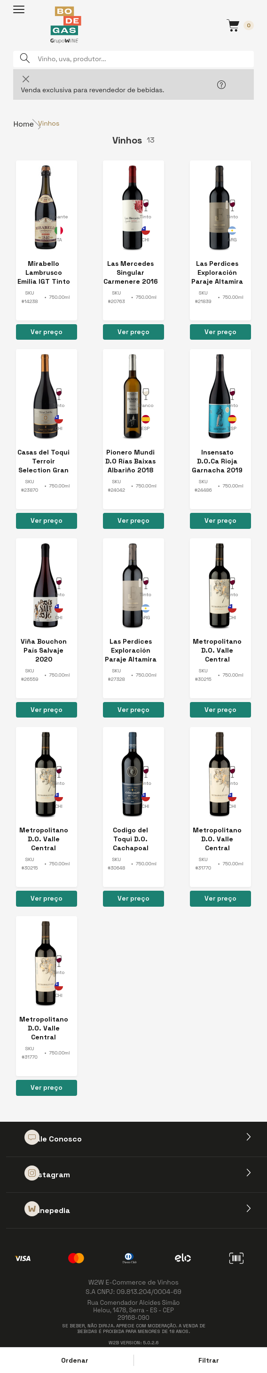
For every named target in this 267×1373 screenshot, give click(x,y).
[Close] (26, 79)
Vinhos (48, 123)
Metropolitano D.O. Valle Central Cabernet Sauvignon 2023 (217, 650)
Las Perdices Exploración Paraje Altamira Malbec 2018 (131, 650)
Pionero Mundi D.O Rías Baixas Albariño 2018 (130, 461)
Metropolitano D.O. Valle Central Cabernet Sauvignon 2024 (217, 839)
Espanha (145, 424)
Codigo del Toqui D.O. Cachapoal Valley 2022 (130, 839)
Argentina (232, 235)
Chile (145, 235)
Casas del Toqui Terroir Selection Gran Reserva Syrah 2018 (43, 461)
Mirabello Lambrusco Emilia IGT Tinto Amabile (43, 272)
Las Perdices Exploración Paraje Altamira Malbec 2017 (217, 272)
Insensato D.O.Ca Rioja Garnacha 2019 (217, 461)
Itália (58, 235)
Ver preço (47, 331)
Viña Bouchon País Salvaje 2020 (44, 650)
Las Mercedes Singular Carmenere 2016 (130, 272)
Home (23, 124)
